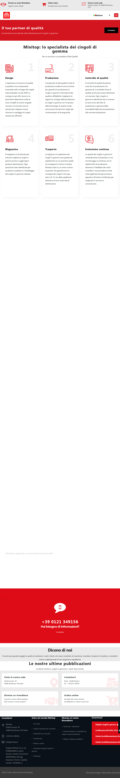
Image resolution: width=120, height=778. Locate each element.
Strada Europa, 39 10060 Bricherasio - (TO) (101, 6)
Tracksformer (37, 738)
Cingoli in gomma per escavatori (44, 728)
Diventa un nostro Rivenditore (19, 3)
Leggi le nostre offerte (15, 6)
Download (36, 756)
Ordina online (53, 3)
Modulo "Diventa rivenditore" (73, 739)
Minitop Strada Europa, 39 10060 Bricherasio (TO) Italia (17, 727)
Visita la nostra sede (95, 3)
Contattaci (111, 30)
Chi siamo (36, 723)
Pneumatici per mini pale (41, 733)
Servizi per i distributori (71, 726)
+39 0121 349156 (60, 621)
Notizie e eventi (38, 743)
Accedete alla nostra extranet (58, 6)
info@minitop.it (12, 741)
